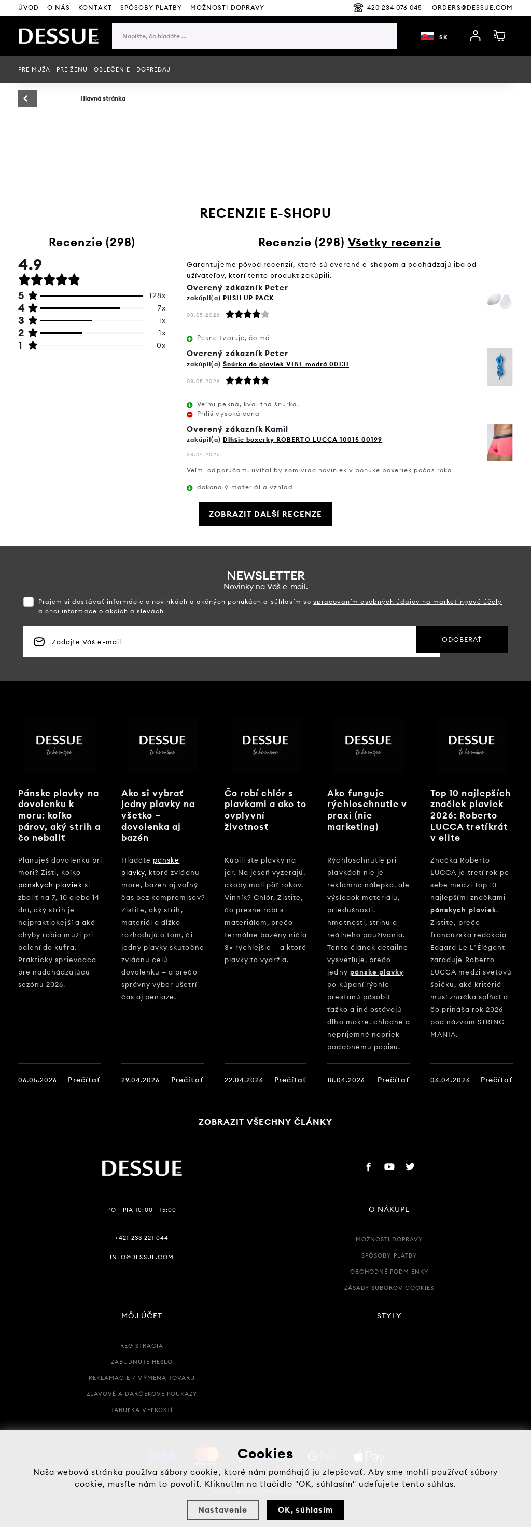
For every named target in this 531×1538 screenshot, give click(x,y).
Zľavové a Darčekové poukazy (142, 1405)
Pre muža (34, 69)
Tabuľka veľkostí (142, 1421)
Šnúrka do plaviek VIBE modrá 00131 (286, 364)
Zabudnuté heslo (142, 1373)
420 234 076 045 (388, 7)
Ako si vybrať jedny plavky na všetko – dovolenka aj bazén (160, 815)
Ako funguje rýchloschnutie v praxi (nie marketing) (369, 810)
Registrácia (141, 1357)
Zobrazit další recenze (265, 514)
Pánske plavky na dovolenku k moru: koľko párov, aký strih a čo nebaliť (57, 815)
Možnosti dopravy (389, 1250)
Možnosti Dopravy (227, 7)
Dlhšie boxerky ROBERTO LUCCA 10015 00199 (303, 439)
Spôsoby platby (151, 7)
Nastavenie (222, 1510)
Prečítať (84, 1079)
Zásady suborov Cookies (389, 1299)
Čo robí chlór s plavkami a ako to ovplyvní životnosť (262, 810)
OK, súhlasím (305, 1510)
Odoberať (448, 642)
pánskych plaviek (50, 885)
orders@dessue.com (472, 7)
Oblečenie (112, 69)
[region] (254, 56)
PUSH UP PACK (248, 298)
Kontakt (94, 7)
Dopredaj (153, 69)
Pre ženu (72, 69)
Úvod (28, 7)
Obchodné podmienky (389, 1283)
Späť (41, 99)
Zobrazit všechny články (265, 1133)
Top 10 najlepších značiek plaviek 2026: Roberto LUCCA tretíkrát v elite (472, 815)
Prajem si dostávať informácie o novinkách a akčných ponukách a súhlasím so (270, 606)
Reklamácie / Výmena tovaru (142, 1389)
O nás (58, 7)
